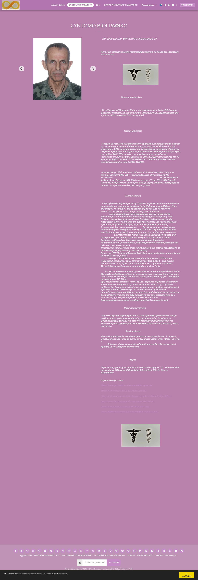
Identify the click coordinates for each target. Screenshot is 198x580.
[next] (93, 68)
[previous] (21, 68)
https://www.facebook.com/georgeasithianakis (123, 391)
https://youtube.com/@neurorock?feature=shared (125, 406)
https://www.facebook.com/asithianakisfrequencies (126, 386)
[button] (165, 5)
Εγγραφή (114, 562)
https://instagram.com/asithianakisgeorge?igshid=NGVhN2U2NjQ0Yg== (136, 396)
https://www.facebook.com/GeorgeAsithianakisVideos (127, 401)
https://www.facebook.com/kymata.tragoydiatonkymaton (129, 411)
